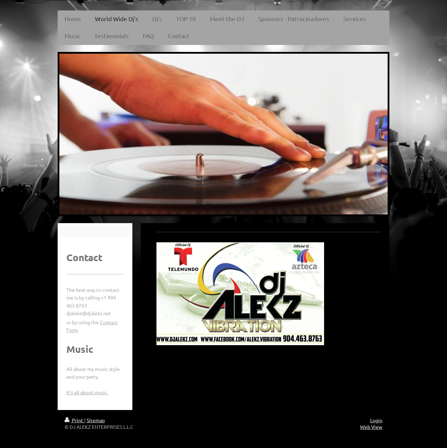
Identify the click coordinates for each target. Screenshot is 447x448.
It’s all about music (86, 392)
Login (376, 420)
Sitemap (96, 420)
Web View (371, 427)
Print (74, 420)
